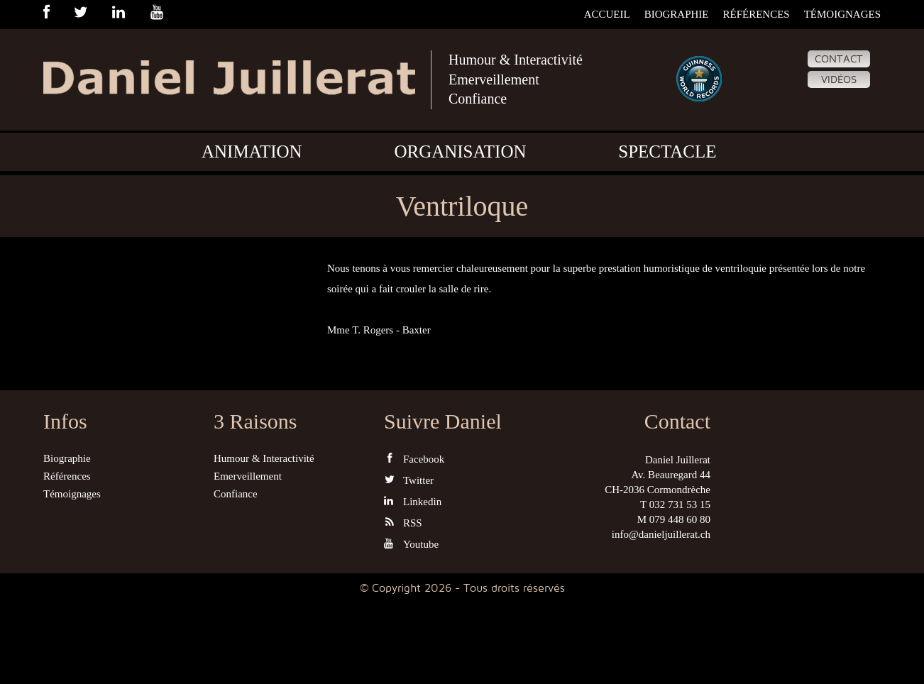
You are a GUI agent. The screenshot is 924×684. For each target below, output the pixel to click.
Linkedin (412, 501)
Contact (839, 59)
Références (755, 14)
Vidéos (839, 79)
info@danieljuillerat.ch (661, 534)
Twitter (409, 480)
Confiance (478, 98)
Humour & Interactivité (516, 59)
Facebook (414, 459)
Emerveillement (494, 79)
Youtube (411, 544)
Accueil (607, 14)
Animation (252, 151)
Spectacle (667, 151)
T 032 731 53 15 (675, 504)
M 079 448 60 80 (673, 519)
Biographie (676, 14)
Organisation (460, 151)
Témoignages (842, 14)
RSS (403, 523)
